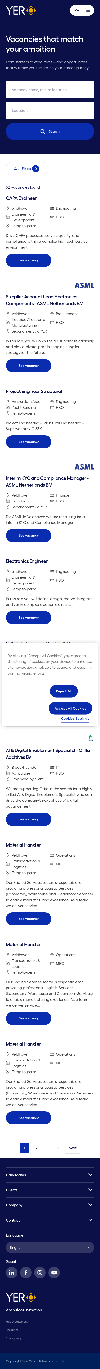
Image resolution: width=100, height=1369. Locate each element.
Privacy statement (17, 1321)
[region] (49, 684)
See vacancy (29, 260)
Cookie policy (13, 1338)
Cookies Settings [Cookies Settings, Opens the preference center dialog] (75, 718)
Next (73, 1148)
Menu (82, 10)
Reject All (64, 691)
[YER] (21, 1298)
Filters (26, 168)
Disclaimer (12, 1329)
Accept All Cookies (70, 708)
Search (50, 131)
